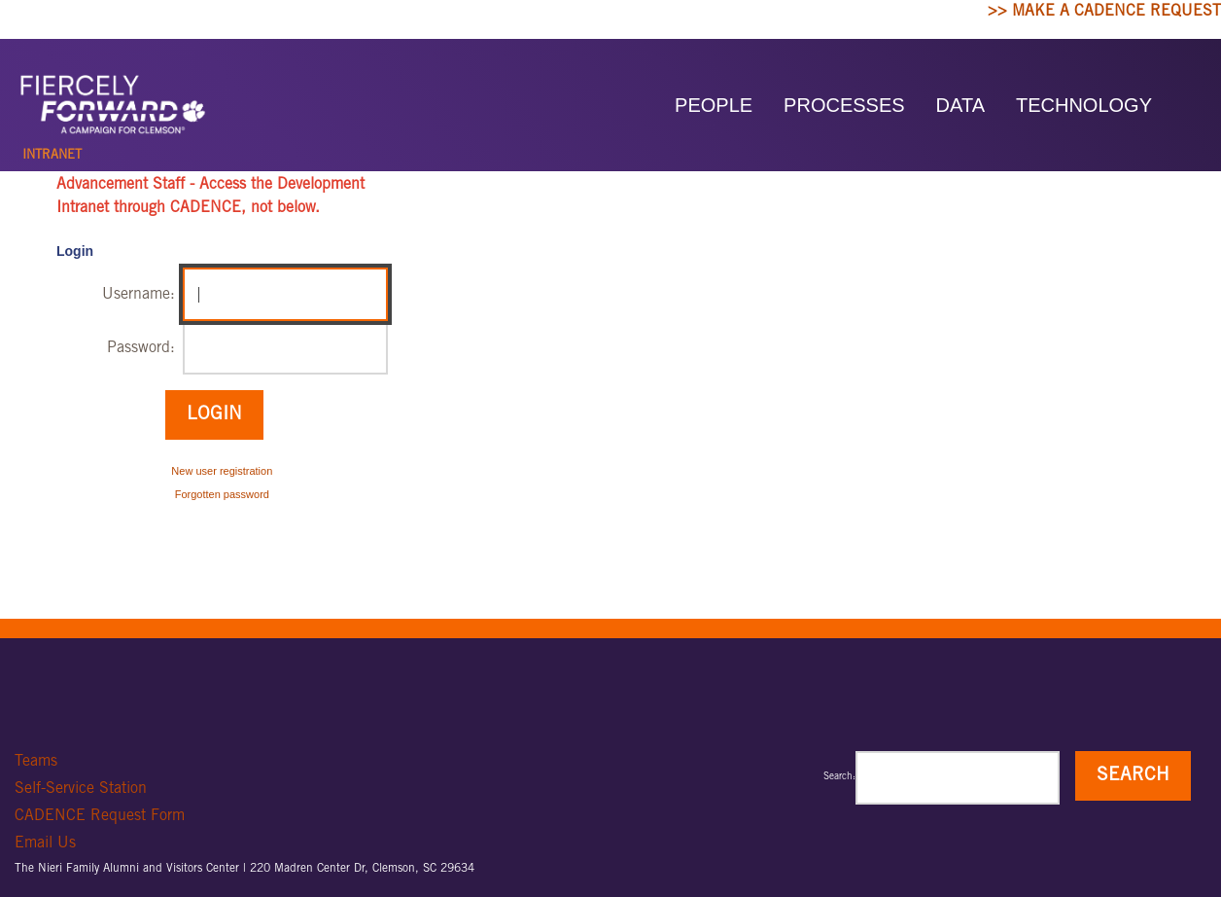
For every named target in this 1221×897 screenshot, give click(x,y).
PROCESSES (844, 105)
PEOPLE (713, 105)
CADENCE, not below (242, 208)
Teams (36, 762)
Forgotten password (222, 494)
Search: (839, 777)
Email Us (45, 843)
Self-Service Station (81, 789)
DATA (960, 105)
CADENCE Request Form (100, 816)
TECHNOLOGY (1084, 105)
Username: (138, 295)
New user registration (221, 471)
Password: (141, 348)
